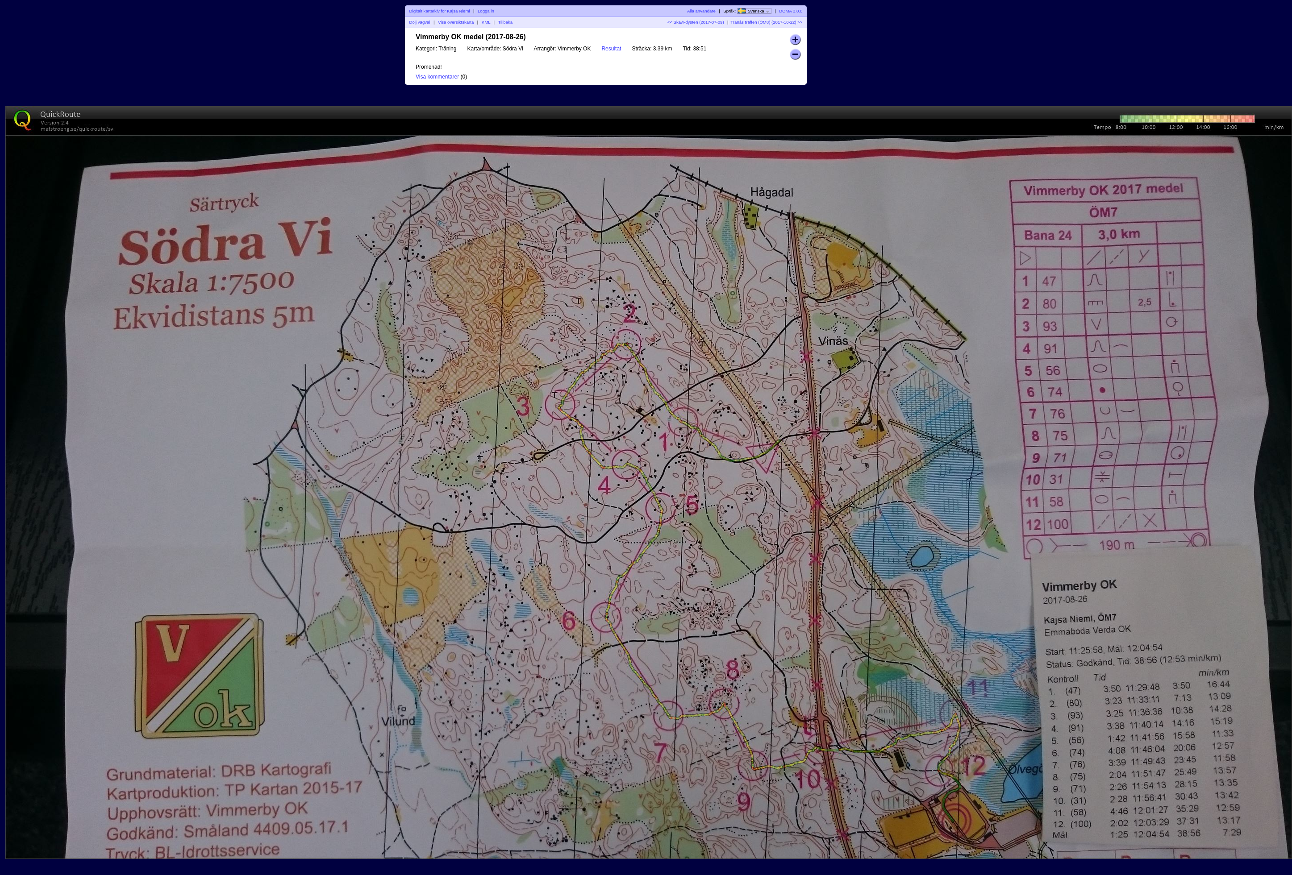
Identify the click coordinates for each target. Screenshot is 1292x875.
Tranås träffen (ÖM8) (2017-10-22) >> (766, 22)
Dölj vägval (419, 22)
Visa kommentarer (437, 77)
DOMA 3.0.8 (790, 10)
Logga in (486, 10)
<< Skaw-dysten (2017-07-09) (695, 22)
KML (486, 22)
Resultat (611, 49)
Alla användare (701, 10)
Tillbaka (505, 22)
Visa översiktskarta (456, 22)
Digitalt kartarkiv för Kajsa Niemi (439, 10)
